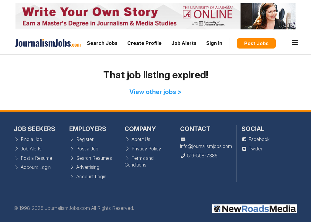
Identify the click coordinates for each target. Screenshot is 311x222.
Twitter (251, 149)
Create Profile (144, 43)
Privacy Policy (143, 149)
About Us (137, 139)
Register (81, 139)
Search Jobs (102, 43)
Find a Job (28, 139)
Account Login (32, 167)
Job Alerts (184, 43)
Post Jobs (256, 43)
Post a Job (83, 149)
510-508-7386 (198, 156)
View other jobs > (155, 92)
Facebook (255, 139)
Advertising (84, 167)
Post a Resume (33, 158)
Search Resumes (90, 158)
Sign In (214, 43)
